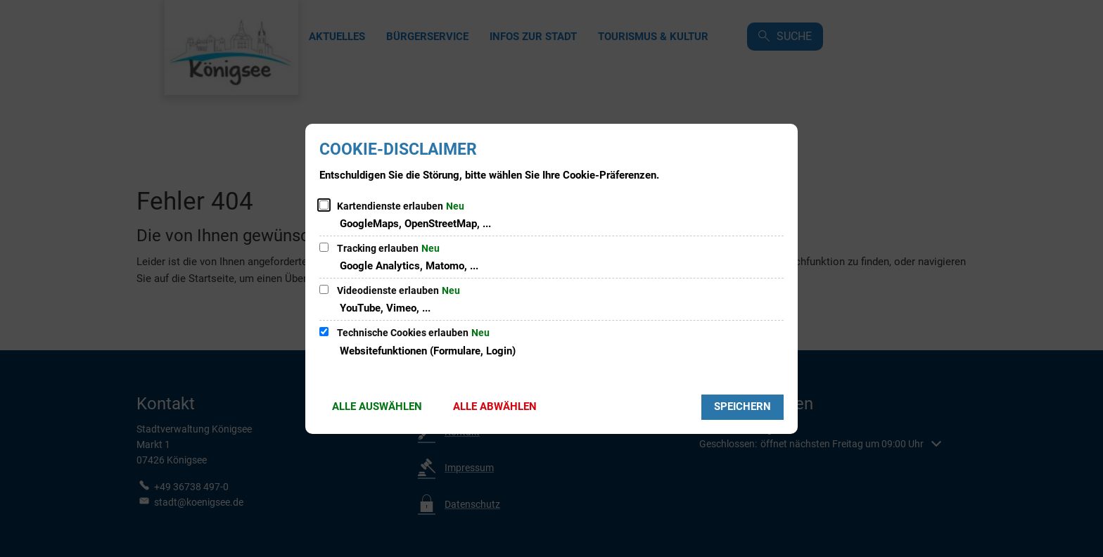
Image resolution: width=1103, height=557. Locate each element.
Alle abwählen (495, 406)
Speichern (742, 406)
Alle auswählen (377, 406)
